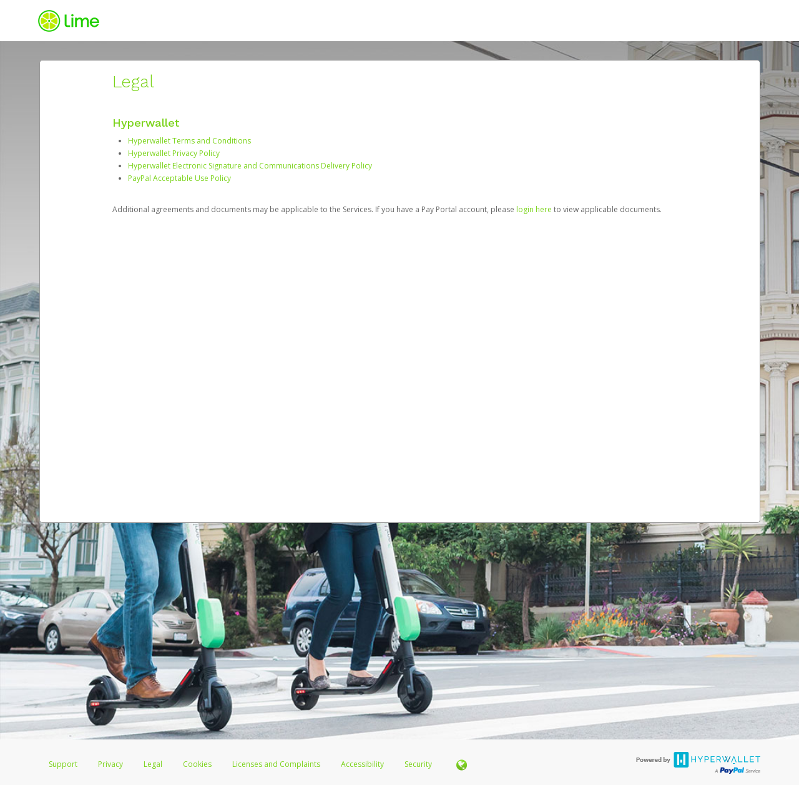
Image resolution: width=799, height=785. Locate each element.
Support (63, 764)
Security (418, 764)
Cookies (197, 764)
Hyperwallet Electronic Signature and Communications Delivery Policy (250, 165)
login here (534, 209)
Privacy (110, 764)
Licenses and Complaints (277, 764)
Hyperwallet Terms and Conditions (189, 140)
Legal (153, 764)
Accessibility (362, 764)
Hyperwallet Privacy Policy (174, 153)
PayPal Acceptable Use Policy (179, 178)
